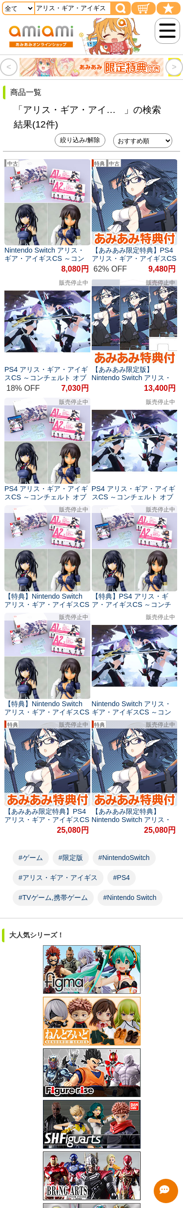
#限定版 (71, 857)
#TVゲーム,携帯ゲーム (53, 897)
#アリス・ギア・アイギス (58, 877)
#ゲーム (31, 857)
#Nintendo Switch (130, 897)
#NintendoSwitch (124, 857)
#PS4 (121, 877)
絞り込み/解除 (80, 140)
